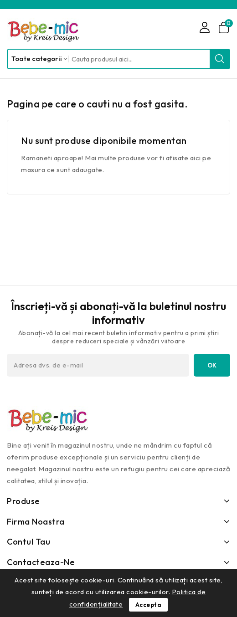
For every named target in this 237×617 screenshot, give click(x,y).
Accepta (148, 604)
